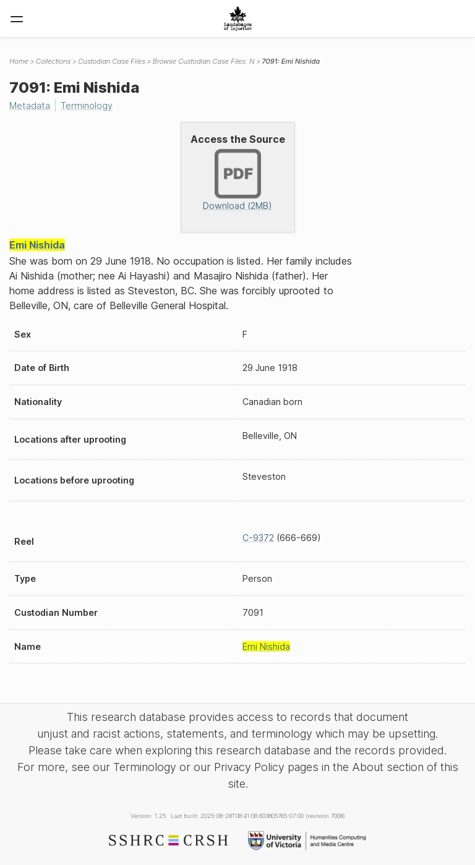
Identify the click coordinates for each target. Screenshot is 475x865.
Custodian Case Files (111, 61)
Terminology (87, 105)
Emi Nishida (37, 245)
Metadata (29, 105)
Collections (53, 61)
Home (18, 61)
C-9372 (258, 537)
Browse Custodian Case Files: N (204, 61)
